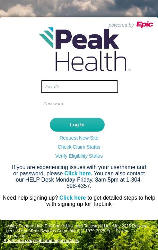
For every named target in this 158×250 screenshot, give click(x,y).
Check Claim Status (79, 147)
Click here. (78, 173)
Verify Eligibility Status (79, 156)
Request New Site (79, 138)
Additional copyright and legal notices (41, 240)
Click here (73, 198)
